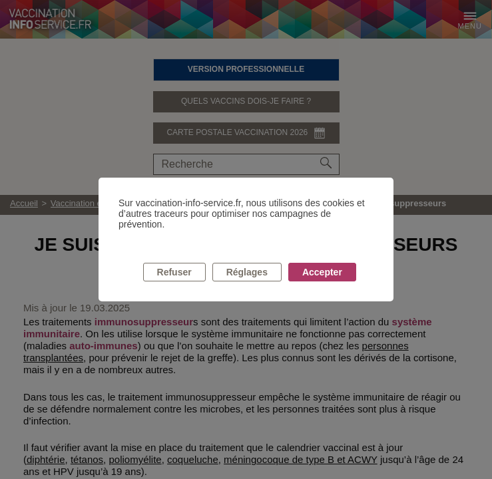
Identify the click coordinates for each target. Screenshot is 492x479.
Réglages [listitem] (247, 272)
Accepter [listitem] (322, 272)
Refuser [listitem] (174, 272)
